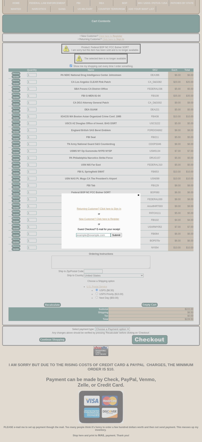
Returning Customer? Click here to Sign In (99, 208)
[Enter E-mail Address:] (93, 235)
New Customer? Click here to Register (99, 219)
